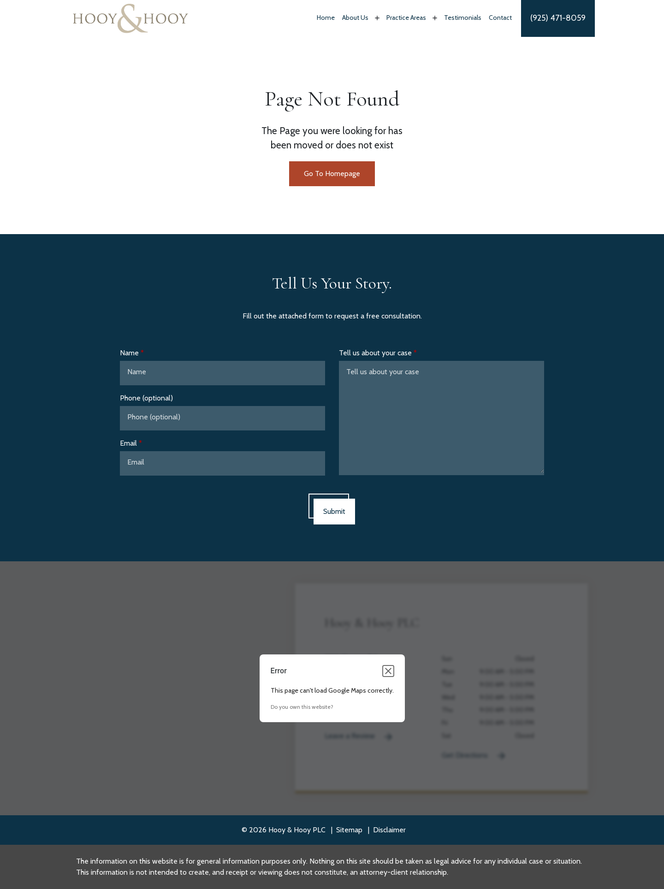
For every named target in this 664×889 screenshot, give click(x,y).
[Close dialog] (388, 671)
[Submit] (334, 511)
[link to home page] (130, 18)
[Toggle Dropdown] (376, 18)
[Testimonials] (462, 18)
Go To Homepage (332, 173)
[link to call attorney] (558, 18)
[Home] (326, 18)
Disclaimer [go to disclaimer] (389, 829)
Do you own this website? (302, 706)
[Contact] (500, 18)
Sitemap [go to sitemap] (349, 829)
